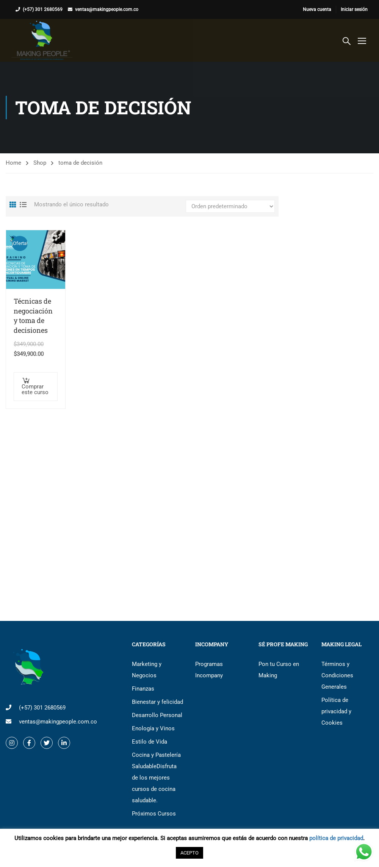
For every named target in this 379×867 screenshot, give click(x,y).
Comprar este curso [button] (35, 389)
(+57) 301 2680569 (43, 9)
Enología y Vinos (153, 728)
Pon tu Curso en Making (278, 670)
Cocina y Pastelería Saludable (156, 778)
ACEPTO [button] (189, 853)
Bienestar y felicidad (157, 702)
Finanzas (143, 688)
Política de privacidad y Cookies (336, 711)
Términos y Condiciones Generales (337, 675)
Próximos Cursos (154, 813)
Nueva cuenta (317, 9)
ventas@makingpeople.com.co (106, 9)
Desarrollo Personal (157, 715)
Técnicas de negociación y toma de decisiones (33, 315)
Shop (39, 162)
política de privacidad (336, 838)
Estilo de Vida (149, 741)
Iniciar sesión (354, 9)
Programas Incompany (209, 670)
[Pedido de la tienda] (230, 206)
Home (13, 162)
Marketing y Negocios (146, 670)
